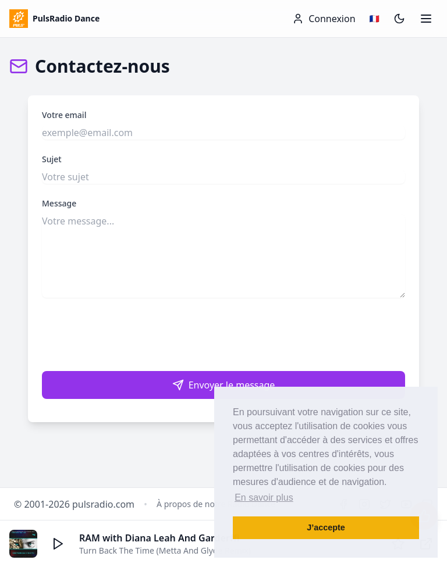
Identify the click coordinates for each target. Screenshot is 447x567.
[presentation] (223, 334)
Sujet (52, 159)
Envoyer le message (223, 385)
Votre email (64, 114)
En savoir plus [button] (264, 497)
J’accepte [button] (326, 527)
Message (59, 203)
